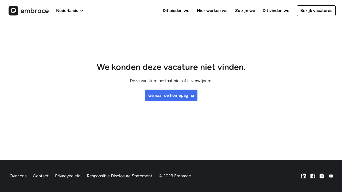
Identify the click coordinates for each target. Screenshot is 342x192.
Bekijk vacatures (316, 10)
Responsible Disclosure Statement (119, 175)
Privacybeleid (67, 175)
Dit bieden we (176, 10)
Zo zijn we (245, 10)
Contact (41, 175)
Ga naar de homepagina (171, 95)
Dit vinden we (276, 10)
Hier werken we (212, 10)
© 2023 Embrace (175, 175)
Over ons (18, 175)
